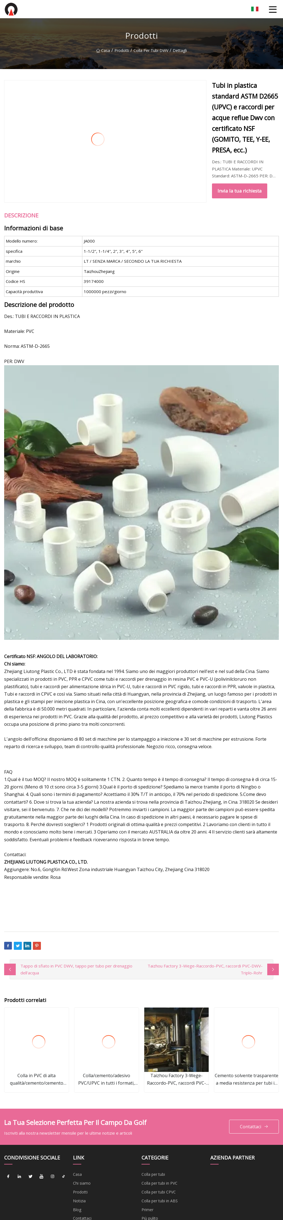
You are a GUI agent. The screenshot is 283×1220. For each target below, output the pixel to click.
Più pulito (150, 1187)
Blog (77, 1178)
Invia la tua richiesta (172, 155)
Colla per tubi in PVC (159, 1151)
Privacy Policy (85, 1204)
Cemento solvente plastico (165, 1195)
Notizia (79, 1169)
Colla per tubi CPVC (159, 1160)
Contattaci (254, 1095)
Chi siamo (82, 1151)
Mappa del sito (86, 1195)
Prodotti (121, 50)
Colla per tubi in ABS (160, 1169)
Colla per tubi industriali (162, 1204)
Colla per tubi (153, 1143)
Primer (147, 1178)
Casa (103, 50)
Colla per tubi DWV (150, 50)
